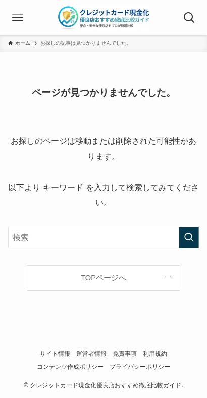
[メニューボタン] (17, 17)
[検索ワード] (103, 237)
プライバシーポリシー (140, 366)
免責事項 (125, 353)
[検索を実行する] (189, 237)
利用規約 (155, 353)
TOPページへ (103, 278)
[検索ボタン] (189, 17)
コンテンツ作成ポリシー (70, 366)
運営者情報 (91, 353)
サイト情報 (55, 353)
